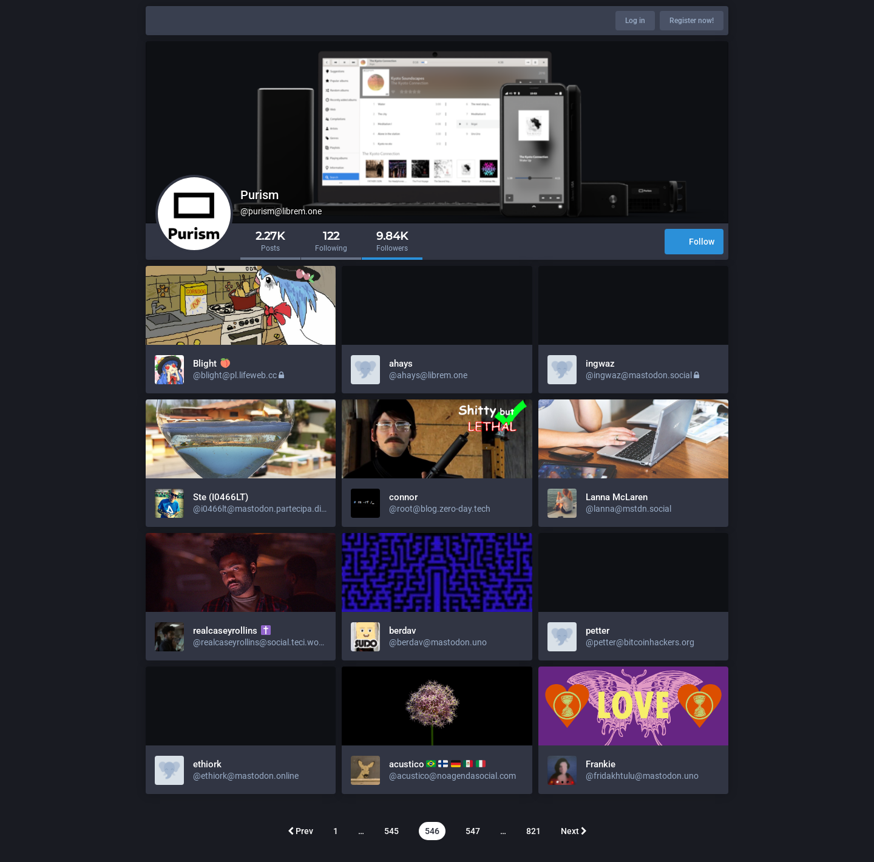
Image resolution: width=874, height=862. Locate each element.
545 (391, 831)
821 (533, 831)
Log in (635, 20)
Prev (300, 831)
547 (473, 831)
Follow (694, 242)
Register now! (691, 20)
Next (574, 831)
